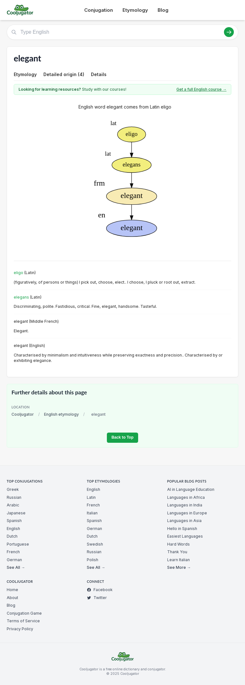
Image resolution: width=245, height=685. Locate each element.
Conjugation (98, 10)
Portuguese (18, 544)
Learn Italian (178, 559)
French (13, 551)
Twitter (97, 597)
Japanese (16, 513)
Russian (14, 497)
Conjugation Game (24, 613)
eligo (18, 272)
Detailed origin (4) (63, 74)
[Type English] (122, 32)
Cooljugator (22, 414)
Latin (91, 497)
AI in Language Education (190, 489)
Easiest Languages (185, 536)
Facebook (100, 589)
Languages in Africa (186, 497)
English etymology (61, 414)
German (14, 559)
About (12, 597)
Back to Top (122, 437)
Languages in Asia (184, 520)
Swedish (95, 544)
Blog (163, 10)
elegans (21, 297)
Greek (13, 489)
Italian (92, 513)
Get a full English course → (201, 89)
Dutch (12, 536)
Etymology (135, 10)
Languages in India (184, 505)
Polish (92, 559)
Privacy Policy (20, 628)
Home (12, 589)
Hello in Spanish (182, 528)
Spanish (14, 520)
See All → (16, 567)
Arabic (13, 505)
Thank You (177, 551)
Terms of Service (23, 620)
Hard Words (178, 544)
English (13, 528)
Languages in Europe (187, 513)
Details (99, 74)
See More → (179, 567)
